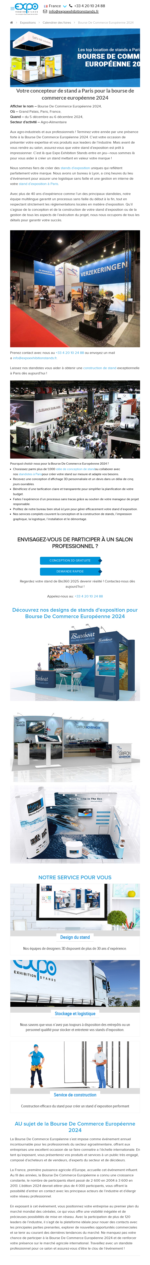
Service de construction (75, 1095)
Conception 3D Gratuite (70, 560)
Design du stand (75, 937)
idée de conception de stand (75, 469)
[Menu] (12, 8)
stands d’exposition (75, 168)
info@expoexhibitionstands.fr (71, 11)
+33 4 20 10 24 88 (87, 6)
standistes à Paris (30, 474)
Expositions (28, 23)
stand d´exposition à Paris (38, 184)
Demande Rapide (70, 571)
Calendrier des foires (57, 23)
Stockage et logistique (75, 1014)
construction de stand (99, 368)
